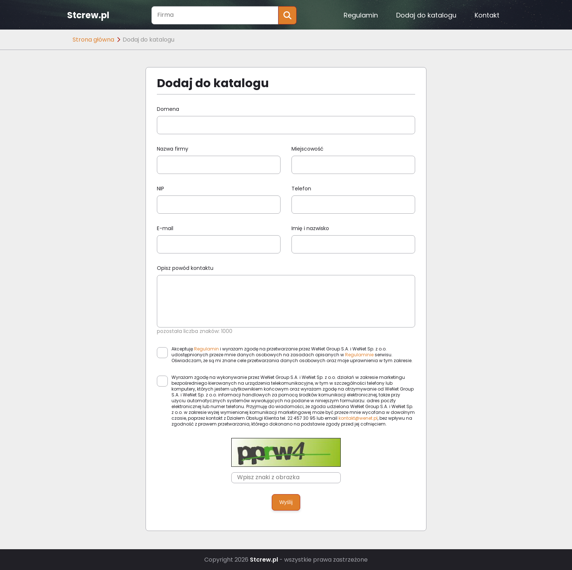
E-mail (165, 228)
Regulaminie (359, 355)
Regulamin (361, 15)
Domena (168, 109)
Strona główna (93, 39)
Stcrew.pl (88, 15)
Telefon (301, 188)
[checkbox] (162, 352)
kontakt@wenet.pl (358, 418)
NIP (160, 188)
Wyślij (286, 502)
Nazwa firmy (172, 148)
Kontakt (487, 15)
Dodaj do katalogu (426, 15)
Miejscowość (307, 148)
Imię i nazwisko (310, 228)
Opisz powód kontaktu (185, 268)
